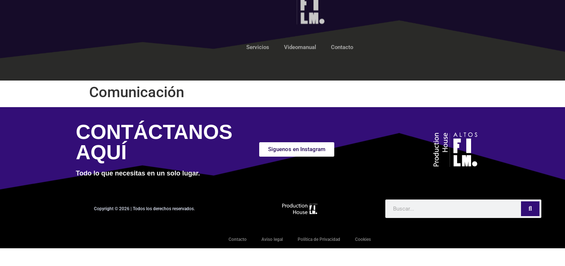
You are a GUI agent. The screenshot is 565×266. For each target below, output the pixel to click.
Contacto (342, 31)
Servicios (257, 31)
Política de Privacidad (319, 239)
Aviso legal (272, 239)
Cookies (363, 239)
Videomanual (300, 31)
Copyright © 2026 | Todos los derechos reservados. (144, 208)
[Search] (530, 208)
